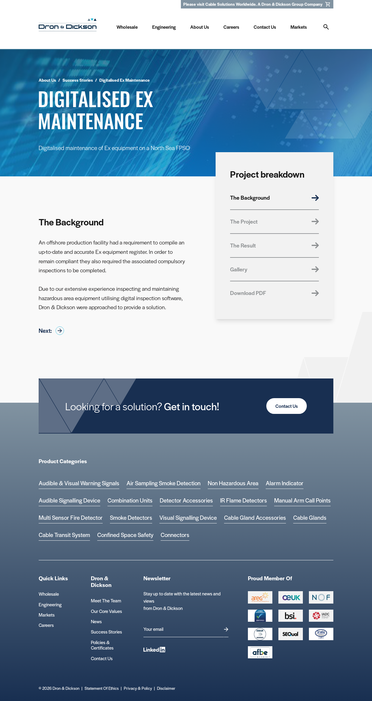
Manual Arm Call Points (302, 500)
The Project (274, 221)
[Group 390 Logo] (290, 634)
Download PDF (274, 292)
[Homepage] (68, 26)
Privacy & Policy (138, 688)
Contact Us (286, 406)
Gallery (274, 269)
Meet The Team (106, 600)
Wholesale (49, 594)
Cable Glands (309, 517)
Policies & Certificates (102, 645)
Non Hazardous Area (233, 483)
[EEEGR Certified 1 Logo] (260, 634)
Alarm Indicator (284, 483)
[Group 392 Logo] (321, 616)
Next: (51, 330)
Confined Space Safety (125, 535)
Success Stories (106, 631)
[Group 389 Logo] (290, 616)
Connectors (175, 535)
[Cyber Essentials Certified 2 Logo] (260, 616)
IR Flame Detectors (243, 500)
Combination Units (129, 500)
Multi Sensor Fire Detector (71, 517)
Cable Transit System (64, 535)
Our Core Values (106, 611)
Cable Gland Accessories (255, 517)
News (96, 621)
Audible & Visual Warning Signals (79, 483)
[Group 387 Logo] (260, 597)
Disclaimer (166, 688)
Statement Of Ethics (102, 688)
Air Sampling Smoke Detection (163, 483)
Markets (47, 614)
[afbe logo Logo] (260, 652)
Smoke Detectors (131, 517)
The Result (274, 245)
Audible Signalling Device (69, 500)
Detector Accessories (186, 500)
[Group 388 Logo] (290, 597)
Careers (46, 625)
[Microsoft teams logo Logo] (321, 634)
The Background (274, 197)
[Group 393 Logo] (321, 597)
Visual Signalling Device (188, 517)
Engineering (50, 604)
